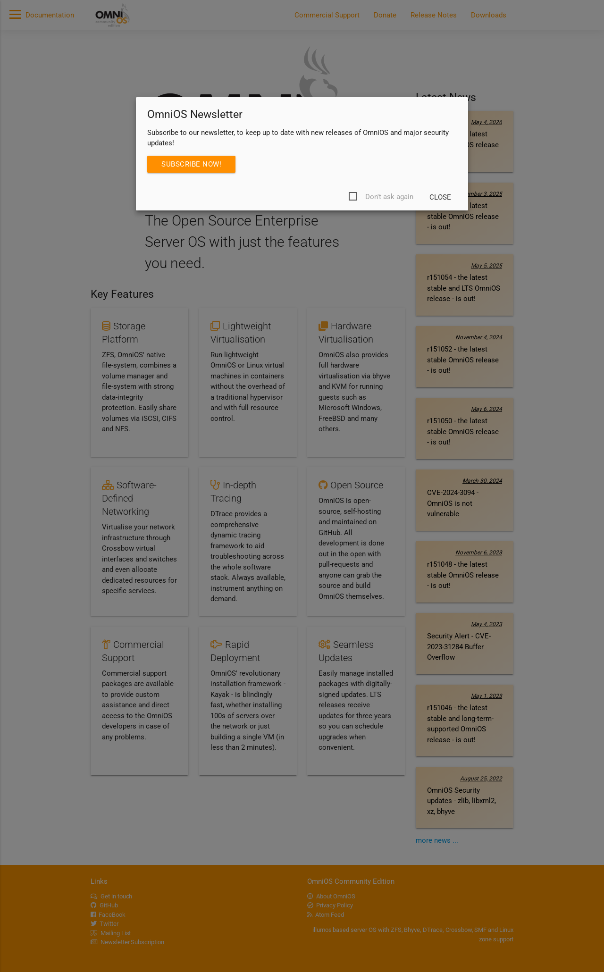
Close (440, 197)
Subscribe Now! (191, 164)
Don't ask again (389, 197)
